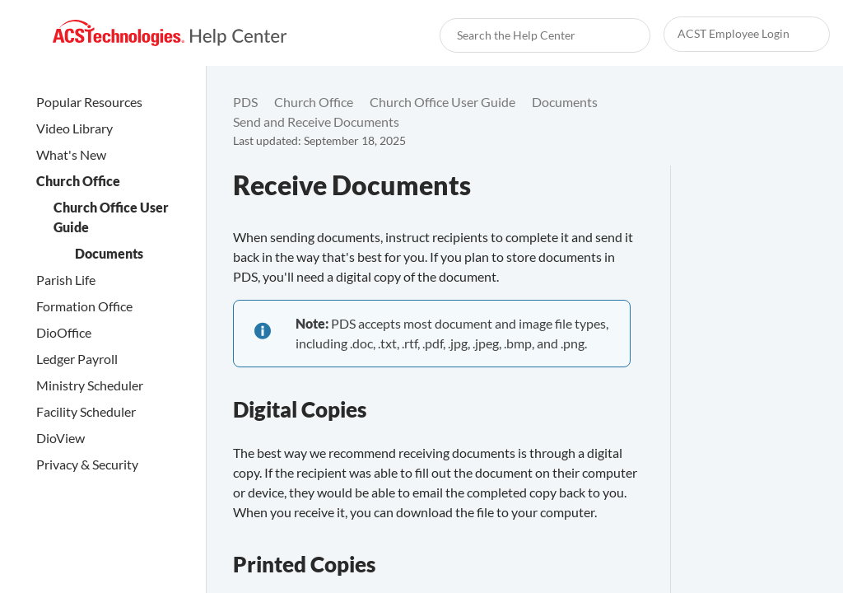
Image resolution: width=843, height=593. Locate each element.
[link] (170, 33)
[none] (797, 112)
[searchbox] (620, 35)
